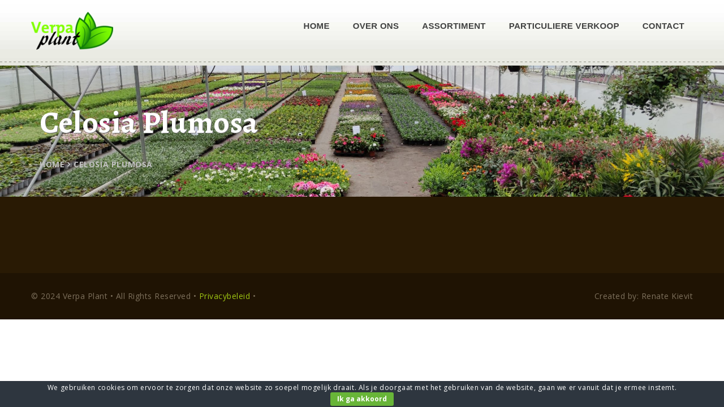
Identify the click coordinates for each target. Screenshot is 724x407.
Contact (663, 26)
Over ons (376, 26)
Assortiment (453, 26)
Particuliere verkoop (564, 26)
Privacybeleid (225, 296)
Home (317, 26)
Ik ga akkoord (362, 399)
